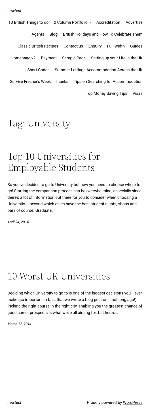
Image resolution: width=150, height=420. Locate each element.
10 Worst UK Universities (59, 276)
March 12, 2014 (20, 324)
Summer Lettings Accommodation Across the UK (98, 69)
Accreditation (108, 22)
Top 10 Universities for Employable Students (54, 162)
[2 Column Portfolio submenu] (90, 22)
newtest (14, 10)
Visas (137, 93)
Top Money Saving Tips (106, 93)
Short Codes (38, 69)
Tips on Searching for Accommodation (108, 81)
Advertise (134, 22)
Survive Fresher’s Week (30, 81)
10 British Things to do (28, 22)
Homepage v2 (23, 58)
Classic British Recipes (38, 46)
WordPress (132, 402)
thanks (62, 81)
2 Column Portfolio (71, 22)
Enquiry (94, 46)
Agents (38, 34)
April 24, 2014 (18, 222)
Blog (54, 34)
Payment (49, 58)
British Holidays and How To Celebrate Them (103, 34)
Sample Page (74, 58)
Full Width (116, 46)
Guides (136, 46)
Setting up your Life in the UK (116, 58)
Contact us (73, 46)
